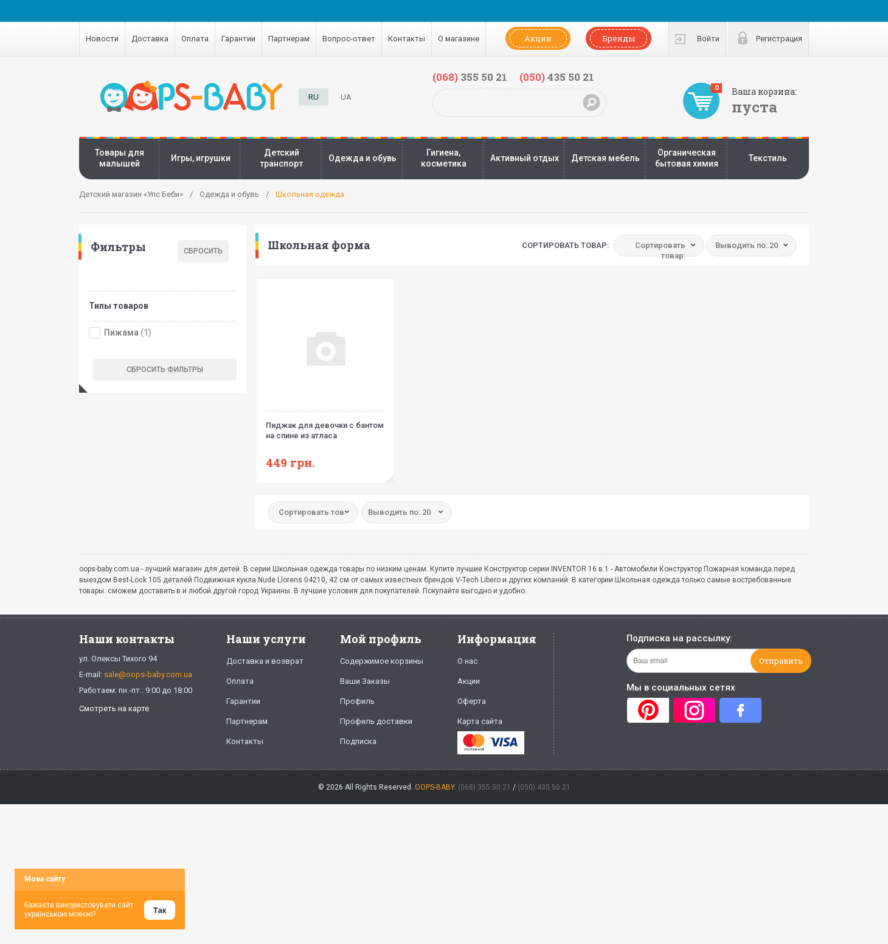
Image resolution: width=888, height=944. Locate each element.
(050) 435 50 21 (544, 787)
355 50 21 (469, 77)
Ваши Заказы (365, 681)
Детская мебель (605, 158)
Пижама (121, 332)
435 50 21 (556, 77)
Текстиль (768, 158)
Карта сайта (479, 721)
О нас (467, 661)
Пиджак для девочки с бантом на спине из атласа (325, 425)
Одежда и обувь (362, 158)
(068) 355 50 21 (484, 787)
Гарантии (238, 38)
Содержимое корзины (381, 661)
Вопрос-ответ (348, 38)
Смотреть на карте (114, 708)
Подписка (358, 741)
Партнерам (289, 38)
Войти (708, 38)
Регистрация (779, 38)
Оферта (471, 701)
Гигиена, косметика (444, 158)
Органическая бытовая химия (686, 158)
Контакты (406, 38)
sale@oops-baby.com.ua (148, 674)
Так (159, 910)
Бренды (618, 38)
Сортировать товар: (565, 245)
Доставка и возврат (265, 661)
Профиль (357, 701)
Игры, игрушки (201, 158)
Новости (102, 38)
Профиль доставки (376, 721)
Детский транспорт (281, 158)
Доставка (149, 38)
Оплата (195, 38)
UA (346, 97)
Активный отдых (524, 158)
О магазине (458, 38)
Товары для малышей (119, 158)
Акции (538, 38)
